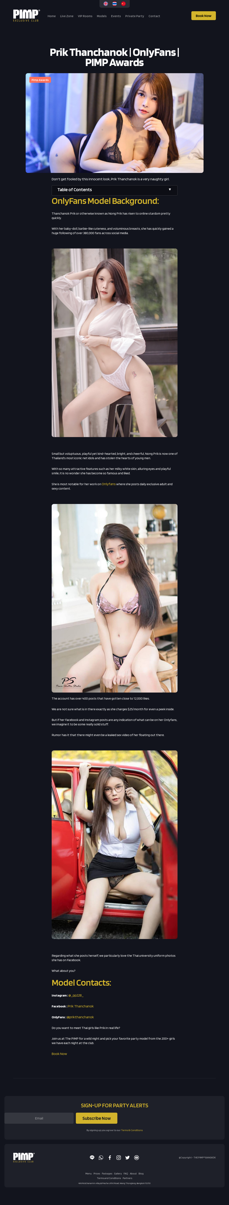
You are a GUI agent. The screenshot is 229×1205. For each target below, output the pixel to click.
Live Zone (66, 16)
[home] (27, 16)
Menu (88, 1173)
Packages (107, 1173)
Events (116, 16)
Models (102, 16)
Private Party (134, 16)
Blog (141, 1173)
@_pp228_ (76, 995)
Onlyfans (109, 484)
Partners (127, 1178)
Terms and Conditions (109, 1178)
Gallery (118, 1173)
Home (52, 16)
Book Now (203, 15)
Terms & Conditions (132, 1130)
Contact (154, 16)
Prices (97, 1173)
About (133, 1173)
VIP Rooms (85, 16)
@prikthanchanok (80, 1017)
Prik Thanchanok (81, 1006)
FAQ (126, 1173)
